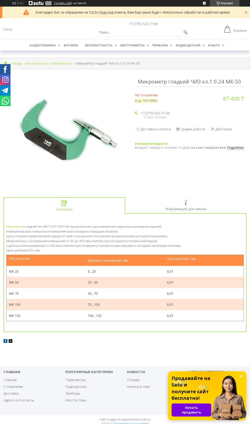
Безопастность (99, 45)
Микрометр (15, 226)
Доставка (11, 393)
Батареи (71, 45)
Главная (10, 380)
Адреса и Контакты (19, 400)
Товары (17, 64)
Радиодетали (188, 45)
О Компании (13, 386)
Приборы (160, 45)
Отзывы (133, 380)
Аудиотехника (42, 45)
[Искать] (186, 32)
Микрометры (61, 64)
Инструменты (132, 45)
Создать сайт (63, 3)
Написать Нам (138, 386)
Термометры (75, 380)
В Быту (214, 45)
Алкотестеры (75, 400)
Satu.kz (146, 419)
